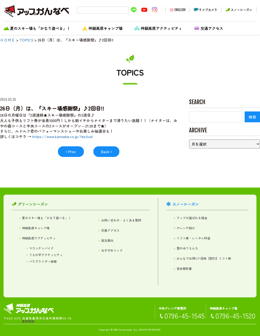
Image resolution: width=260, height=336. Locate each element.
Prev (72, 151)
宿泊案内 (107, 240)
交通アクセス (211, 28)
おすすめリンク (112, 250)
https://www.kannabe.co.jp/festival (62, 136)
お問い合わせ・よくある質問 (121, 220)
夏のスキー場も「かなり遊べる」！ (40, 28)
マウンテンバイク (41, 248)
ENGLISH (180, 10)
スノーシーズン (241, 10)
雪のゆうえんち (187, 248)
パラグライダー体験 (43, 261)
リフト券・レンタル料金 (193, 238)
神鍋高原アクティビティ (161, 28)
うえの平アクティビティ (46, 255)
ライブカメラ (208, 10)
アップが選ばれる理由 (192, 218)
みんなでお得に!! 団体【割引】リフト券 (204, 258)
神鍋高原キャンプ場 (105, 28)
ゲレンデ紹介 (186, 228)
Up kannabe (125, 329)
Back (105, 151)
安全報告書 (184, 268)
